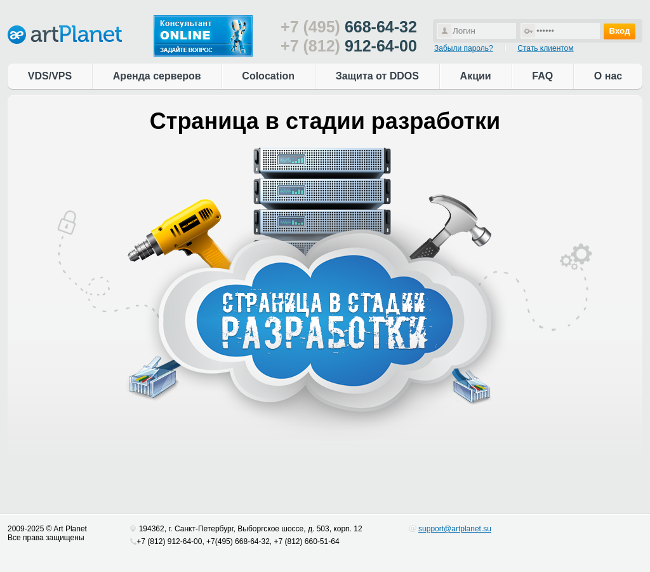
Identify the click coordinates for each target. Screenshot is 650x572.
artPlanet (65, 34)
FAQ (542, 76)
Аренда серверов (157, 76)
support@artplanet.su (454, 528)
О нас (608, 76)
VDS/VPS (50, 76)
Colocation (268, 76)
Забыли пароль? (463, 48)
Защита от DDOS (377, 76)
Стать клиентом (545, 48)
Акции (475, 76)
